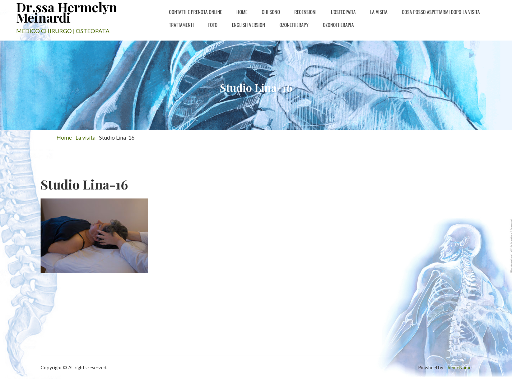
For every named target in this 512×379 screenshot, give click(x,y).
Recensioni (305, 11)
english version (248, 24)
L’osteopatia (343, 11)
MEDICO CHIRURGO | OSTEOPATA (63, 30)
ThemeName (457, 367)
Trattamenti (181, 24)
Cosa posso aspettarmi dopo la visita (441, 11)
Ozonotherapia (338, 24)
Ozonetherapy (293, 24)
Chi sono (271, 11)
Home (242, 11)
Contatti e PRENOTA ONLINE (195, 11)
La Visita (378, 11)
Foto (213, 24)
